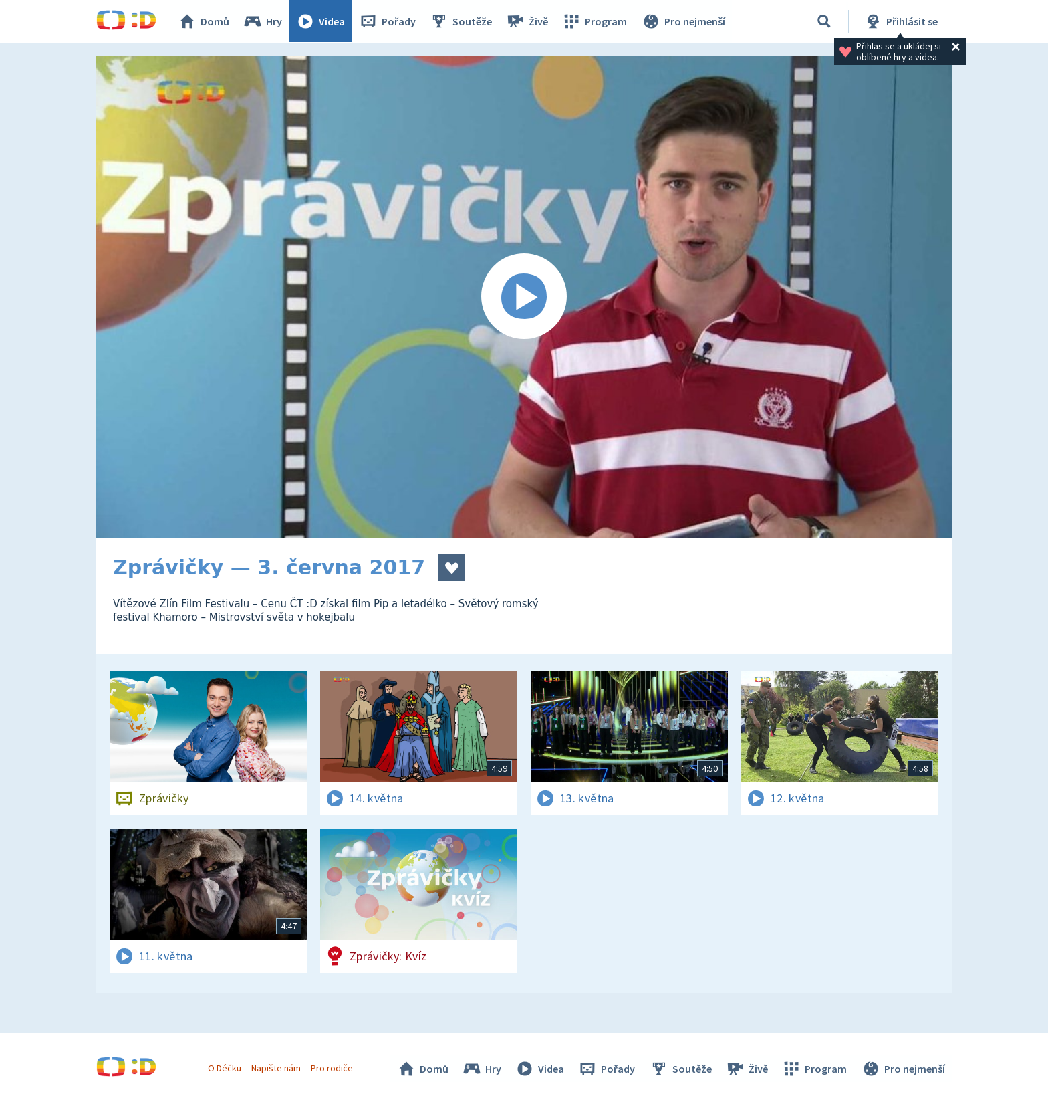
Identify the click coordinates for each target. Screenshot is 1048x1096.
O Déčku (224, 1068)
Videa (321, 21)
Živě (527, 21)
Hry (263, 21)
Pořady (387, 21)
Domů (204, 21)
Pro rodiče (332, 1068)
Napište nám (276, 1068)
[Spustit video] (524, 297)
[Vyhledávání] (824, 21)
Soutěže (461, 21)
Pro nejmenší (683, 21)
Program (595, 21)
